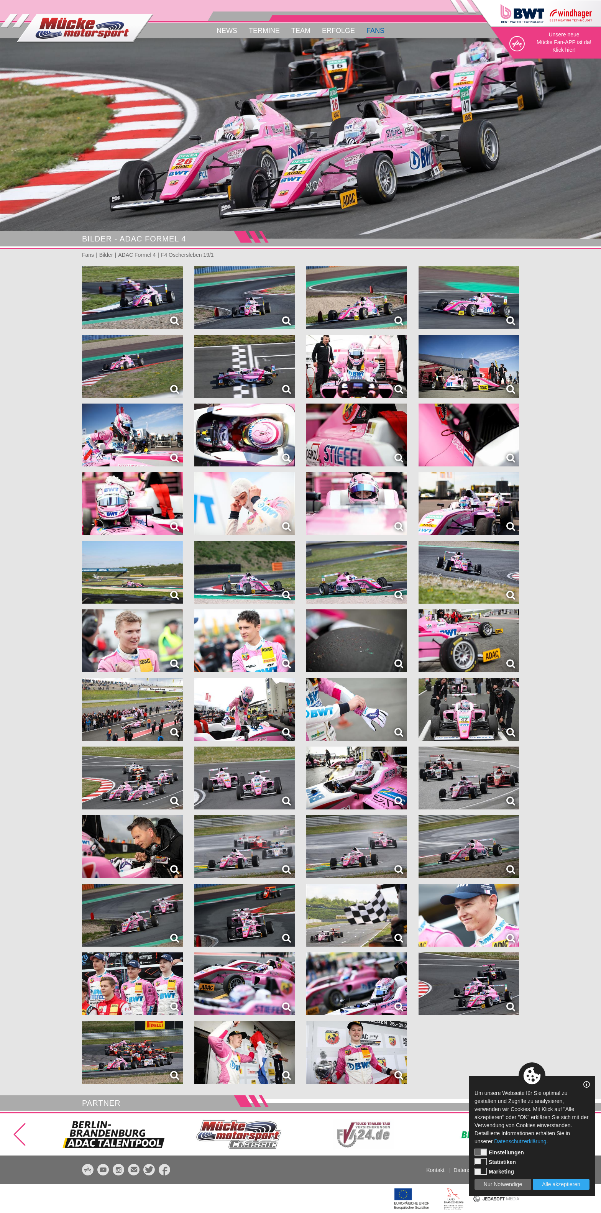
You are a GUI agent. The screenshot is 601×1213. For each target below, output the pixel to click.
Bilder (106, 255)
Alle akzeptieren (561, 1184)
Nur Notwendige (503, 1184)
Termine (264, 30)
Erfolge (338, 30)
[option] (300, 138)
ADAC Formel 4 (137, 255)
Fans (375, 30)
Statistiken (495, 1161)
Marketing (494, 1171)
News (227, 30)
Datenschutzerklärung (520, 1141)
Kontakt (435, 1170)
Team (300, 30)
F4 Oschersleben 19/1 (187, 255)
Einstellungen (499, 1152)
